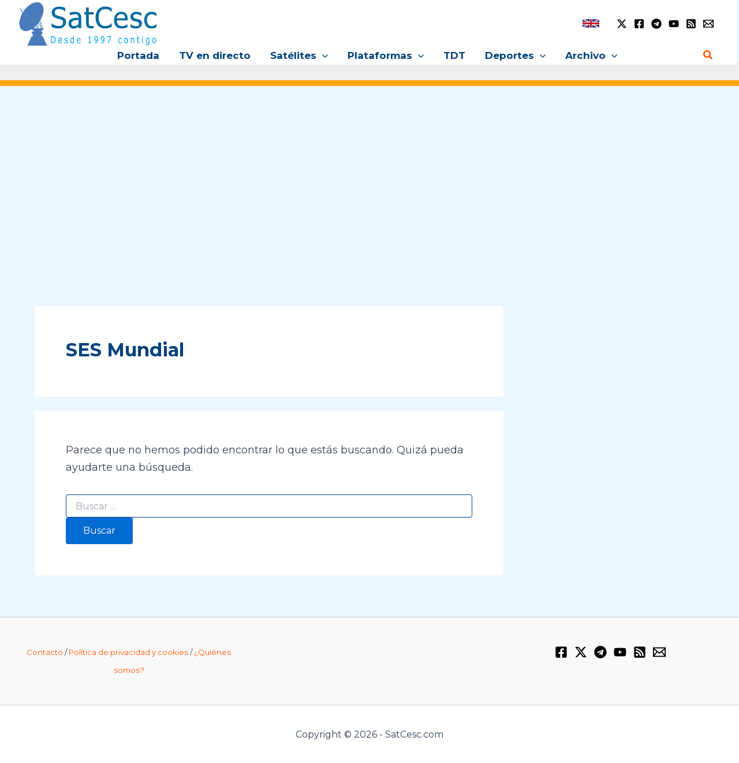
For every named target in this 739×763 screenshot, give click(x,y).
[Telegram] (656, 23)
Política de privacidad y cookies (128, 652)
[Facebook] (639, 23)
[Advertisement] (369, 184)
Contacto (45, 652)
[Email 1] (708, 23)
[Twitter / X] (622, 23)
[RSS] (691, 23)
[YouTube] (674, 23)
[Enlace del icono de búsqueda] (708, 55)
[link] (591, 23)
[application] (322, 55)
